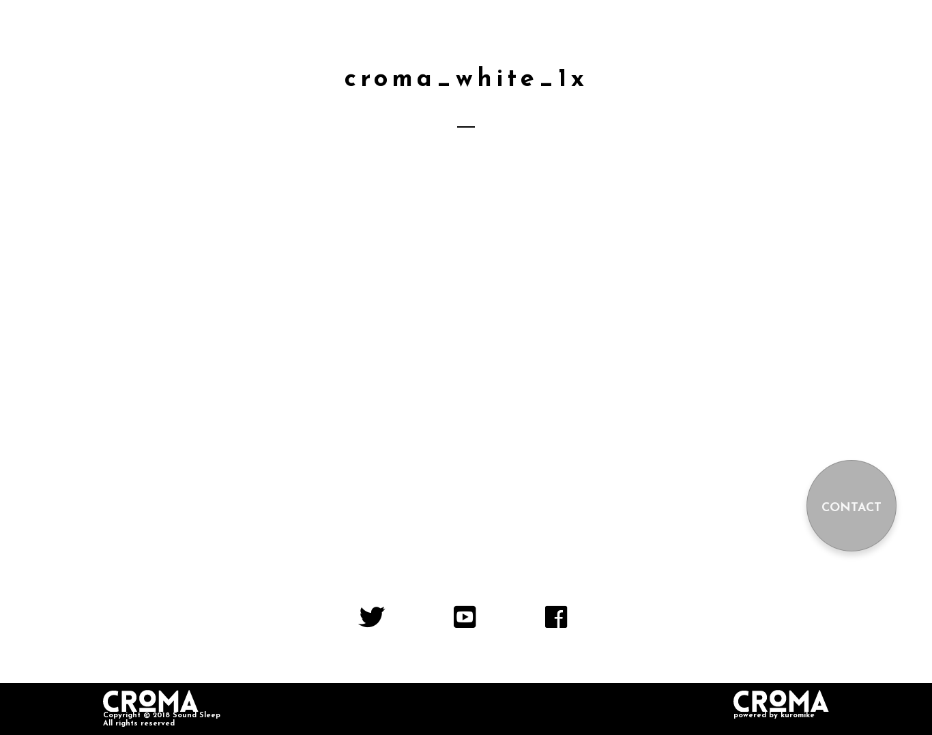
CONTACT (851, 508)
